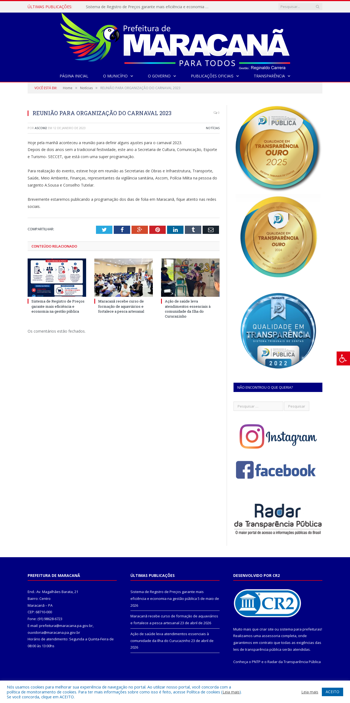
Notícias (213, 128)
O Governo (159, 76)
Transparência (269, 76)
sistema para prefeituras (300, 629)
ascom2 (41, 128)
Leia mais (231, 692)
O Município (115, 76)
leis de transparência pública (257, 649)
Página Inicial (74, 76)
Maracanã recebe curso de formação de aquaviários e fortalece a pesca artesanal (121, 306)
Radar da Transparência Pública (294, 661)
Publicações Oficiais (212, 76)
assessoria (271, 635)
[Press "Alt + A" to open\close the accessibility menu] (343, 358)
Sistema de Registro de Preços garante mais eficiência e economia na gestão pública (149, 6)
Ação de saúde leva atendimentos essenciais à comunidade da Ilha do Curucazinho (188, 309)
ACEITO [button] (332, 691)
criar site (266, 629)
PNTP (256, 661)
